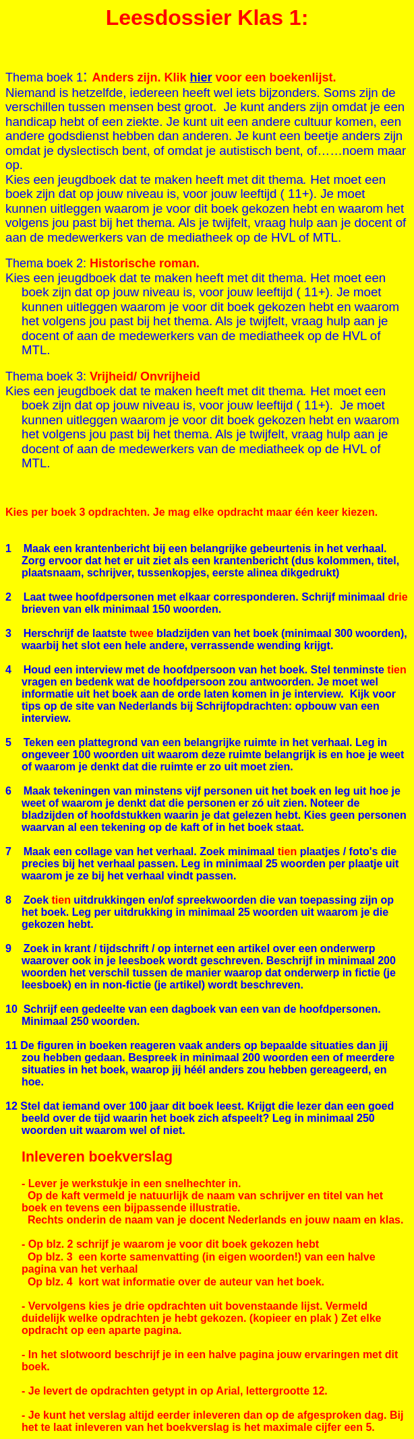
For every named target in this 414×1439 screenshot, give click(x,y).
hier (200, 77)
